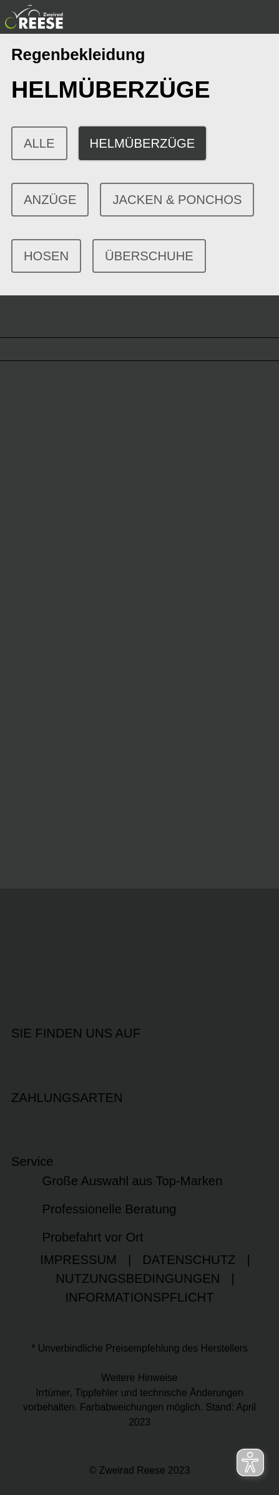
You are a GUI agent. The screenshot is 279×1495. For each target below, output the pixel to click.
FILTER (32, 316)
